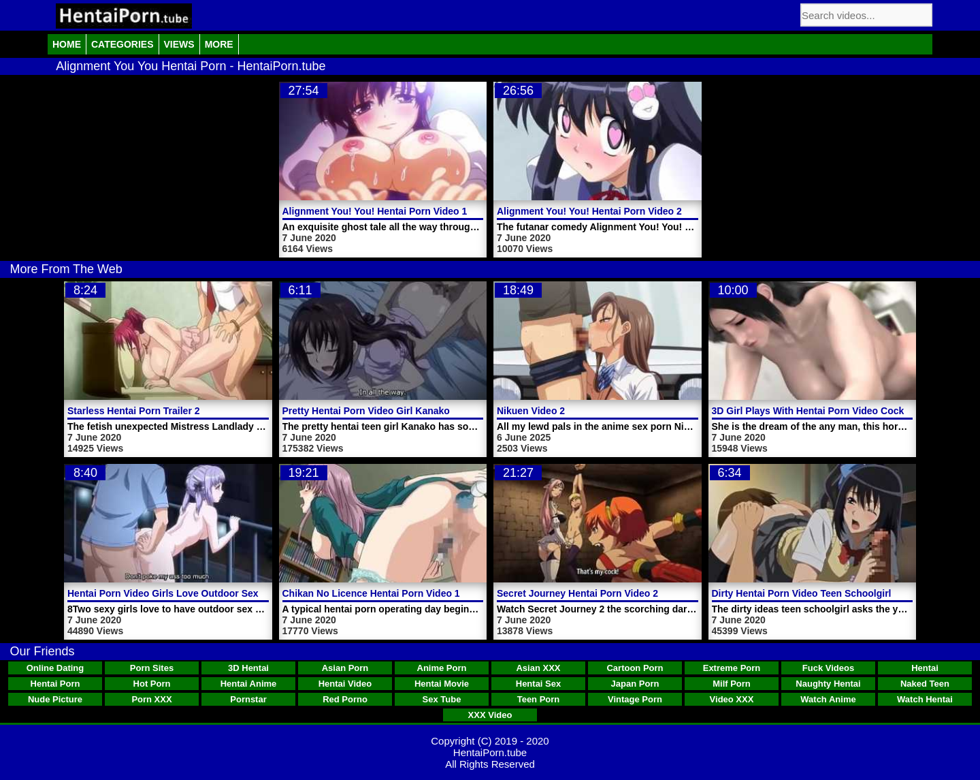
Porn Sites (152, 668)
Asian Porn (345, 668)
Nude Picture (55, 699)
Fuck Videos (828, 668)
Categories (122, 44)
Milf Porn (732, 683)
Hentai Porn (55, 683)
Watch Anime (827, 699)
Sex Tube (442, 699)
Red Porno (345, 699)
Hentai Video (345, 683)
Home (66, 44)
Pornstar (248, 699)
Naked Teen (924, 683)
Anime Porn (442, 668)
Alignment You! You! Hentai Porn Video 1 (375, 211)
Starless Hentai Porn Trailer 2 (133, 410)
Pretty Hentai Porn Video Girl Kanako (366, 410)
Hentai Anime (248, 683)
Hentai (924, 668)
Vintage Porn (635, 699)
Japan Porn (635, 683)
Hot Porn (152, 683)
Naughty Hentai (828, 683)
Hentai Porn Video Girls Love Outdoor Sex (163, 593)
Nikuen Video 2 (531, 410)
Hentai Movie (441, 683)
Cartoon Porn (634, 668)
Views (179, 44)
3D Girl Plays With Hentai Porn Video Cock (808, 410)
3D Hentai (248, 668)
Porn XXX (151, 699)
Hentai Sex (538, 683)
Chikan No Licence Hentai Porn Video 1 (371, 593)
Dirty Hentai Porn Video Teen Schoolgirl (802, 593)
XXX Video (490, 715)
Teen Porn (538, 699)
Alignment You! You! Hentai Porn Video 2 (589, 211)
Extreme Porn (732, 668)
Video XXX (732, 699)
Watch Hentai (925, 699)
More (219, 44)
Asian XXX (538, 668)
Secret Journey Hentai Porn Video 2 (577, 593)
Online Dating (55, 668)
